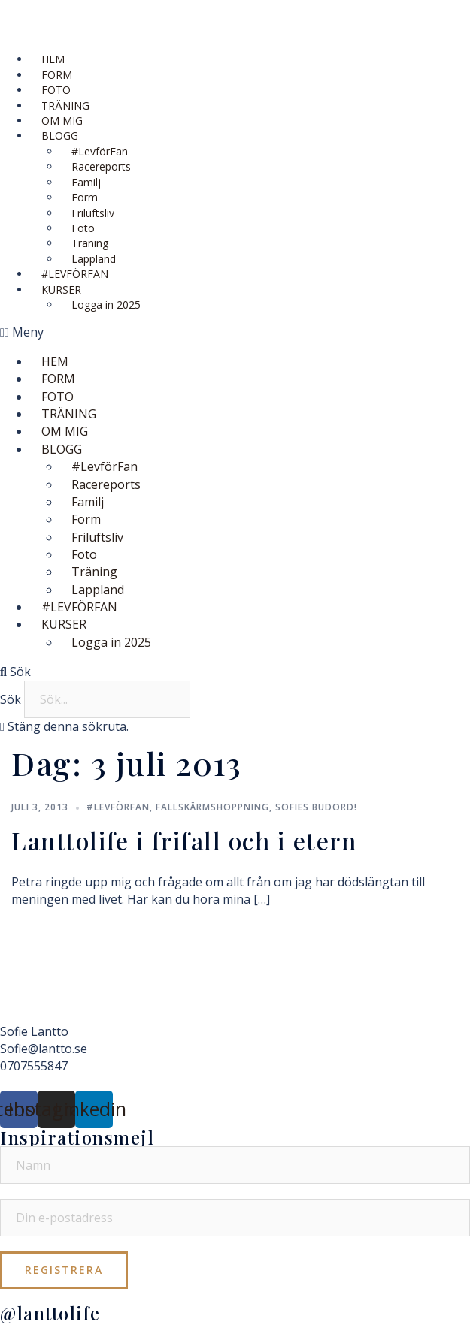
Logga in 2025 (106, 304)
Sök (10, 699)
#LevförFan (118, 807)
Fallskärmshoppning (212, 807)
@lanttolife (50, 1313)
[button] (235, 332)
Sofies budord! (316, 807)
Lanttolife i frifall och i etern (183, 840)
